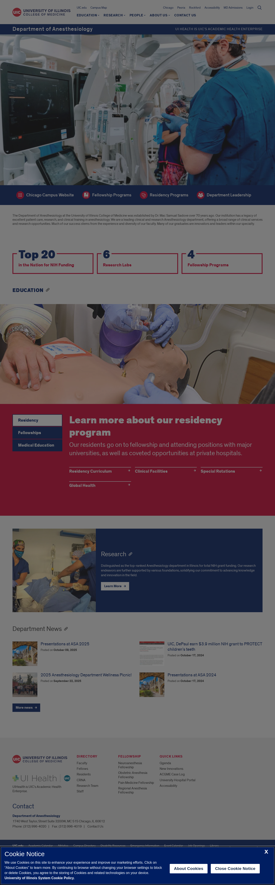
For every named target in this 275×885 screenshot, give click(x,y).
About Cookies (188, 868)
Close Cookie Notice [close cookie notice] (235, 868)
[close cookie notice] (266, 852)
